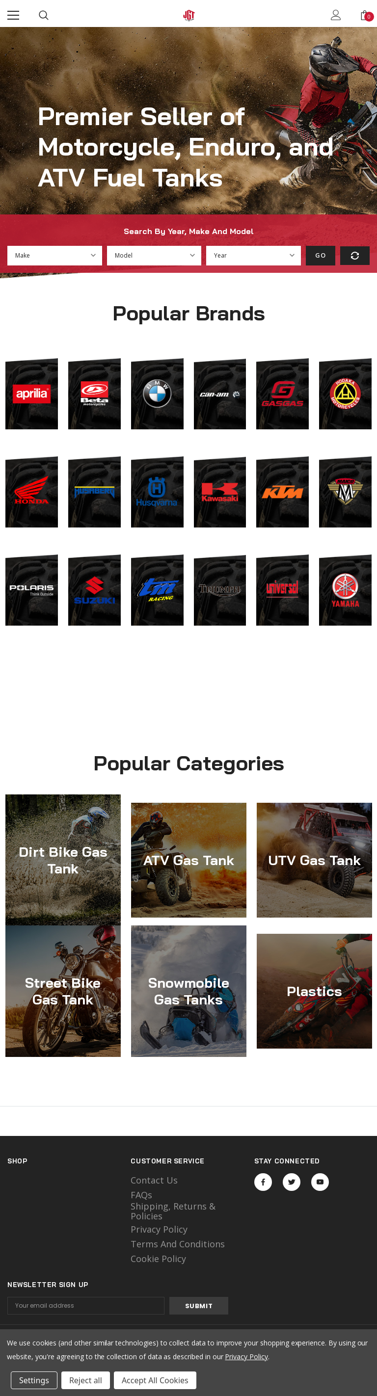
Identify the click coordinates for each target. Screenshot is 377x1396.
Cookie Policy (158, 1259)
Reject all (85, 1380)
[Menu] (13, 15)
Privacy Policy (159, 1229)
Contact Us (154, 1180)
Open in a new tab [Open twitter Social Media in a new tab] (292, 1182)
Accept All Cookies (155, 1380)
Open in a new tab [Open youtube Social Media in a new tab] (320, 1182)
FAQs (141, 1195)
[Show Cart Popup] (365, 15)
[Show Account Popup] (336, 15)
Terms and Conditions (178, 1244)
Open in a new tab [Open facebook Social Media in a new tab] (263, 1182)
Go (320, 255)
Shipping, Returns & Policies (173, 1211)
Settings (34, 1380)
